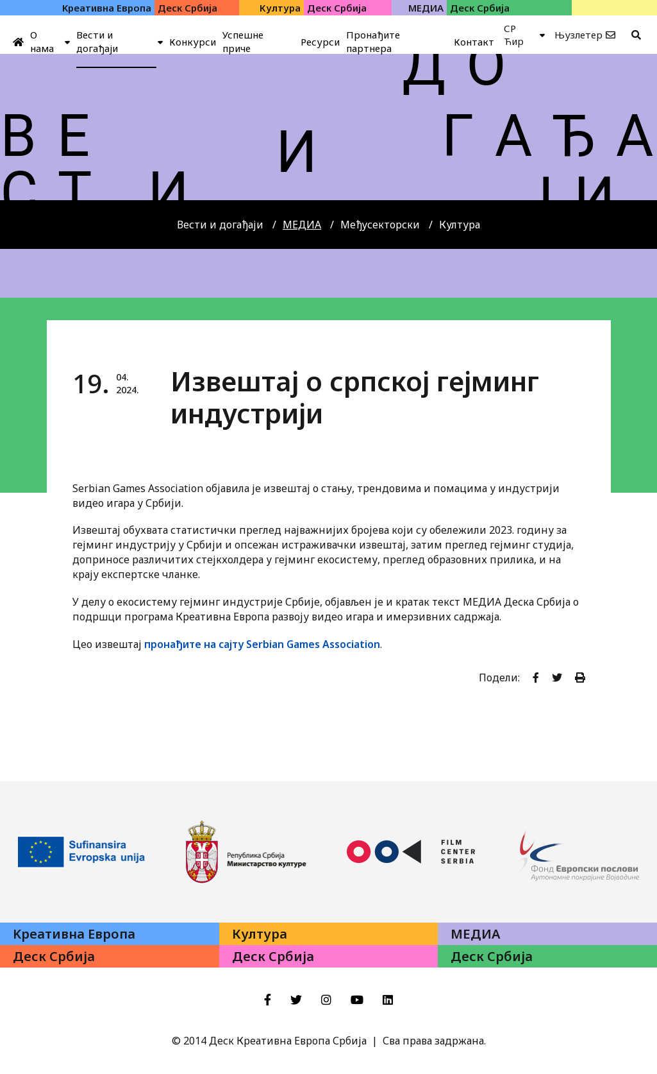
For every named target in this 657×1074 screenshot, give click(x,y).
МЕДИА (302, 224)
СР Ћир (514, 34)
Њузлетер (578, 34)
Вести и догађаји (220, 224)
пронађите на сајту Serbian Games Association (262, 644)
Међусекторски (380, 224)
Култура (459, 224)
